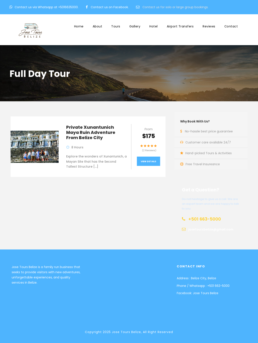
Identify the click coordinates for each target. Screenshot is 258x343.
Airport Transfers (180, 26)
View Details (148, 161)
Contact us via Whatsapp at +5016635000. (46, 7)
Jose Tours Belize (205, 293)
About (97, 26)
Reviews (209, 26)
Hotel (153, 26)
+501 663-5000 (218, 286)
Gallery (135, 26)
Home (79, 26)
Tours (115, 26)
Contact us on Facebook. (110, 7)
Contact (231, 26)
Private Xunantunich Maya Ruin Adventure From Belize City (90, 132)
